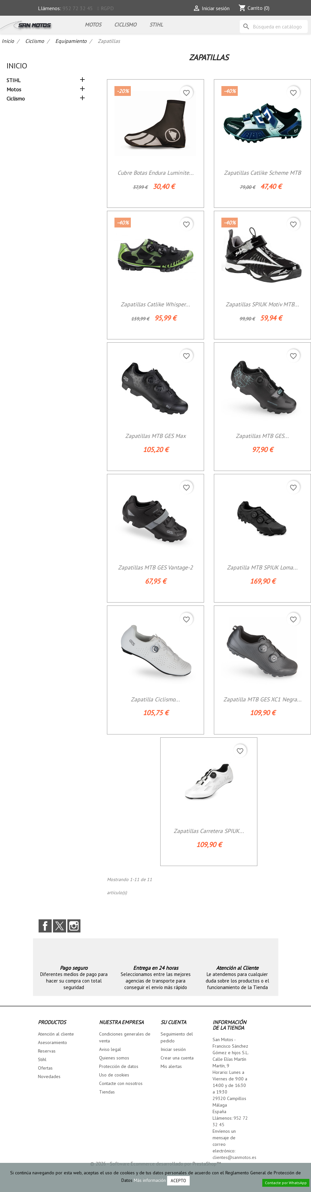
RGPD (107, 8)
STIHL (156, 24)
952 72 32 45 (77, 8)
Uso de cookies (114, 1075)
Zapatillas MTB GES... (262, 436)
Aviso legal (110, 1049)
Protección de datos (118, 1066)
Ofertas (45, 1068)
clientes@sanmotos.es (234, 1157)
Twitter (59, 925)
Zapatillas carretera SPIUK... (209, 831)
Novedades (49, 1076)
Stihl (42, 1059)
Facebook (45, 925)
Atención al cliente (56, 1034)
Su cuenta (173, 1022)
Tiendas (107, 1092)
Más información (150, 1180)
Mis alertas (171, 1066)
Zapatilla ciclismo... (155, 699)
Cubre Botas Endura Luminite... (155, 172)
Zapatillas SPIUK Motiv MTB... (262, 304)
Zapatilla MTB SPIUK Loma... (262, 567)
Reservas (47, 1051)
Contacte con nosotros (121, 1083)
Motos (93, 24)
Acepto (178, 1180)
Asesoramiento (52, 1042)
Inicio (17, 66)
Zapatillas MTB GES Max (155, 436)
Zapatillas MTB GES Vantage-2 (155, 567)
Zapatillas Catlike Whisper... (155, 304)
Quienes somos (114, 1058)
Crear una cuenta (177, 1058)
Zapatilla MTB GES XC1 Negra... (262, 699)
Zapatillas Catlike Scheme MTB (262, 172)
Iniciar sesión (173, 1049)
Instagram (73, 925)
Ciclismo (125, 24)
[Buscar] (274, 26)
